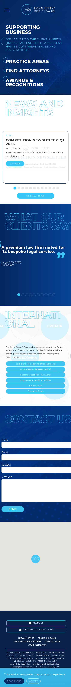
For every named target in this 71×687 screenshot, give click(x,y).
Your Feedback (37, 645)
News (9, 135)
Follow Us (36, 623)
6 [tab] (33, 187)
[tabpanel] (35, 157)
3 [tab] (22, 187)
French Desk (35, 385)
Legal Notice (26, 638)
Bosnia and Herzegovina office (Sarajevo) (36, 364)
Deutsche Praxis (35, 391)
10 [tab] (49, 187)
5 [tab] (29, 187)
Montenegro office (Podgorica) (35, 369)
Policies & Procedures (27, 641)
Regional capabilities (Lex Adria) (35, 375)
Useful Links (52, 641)
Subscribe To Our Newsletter (36, 630)
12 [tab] (57, 187)
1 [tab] (14, 187)
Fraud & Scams (47, 638)
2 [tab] (18, 187)
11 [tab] (53, 187)
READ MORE (15, 164)
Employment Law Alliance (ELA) (35, 380)
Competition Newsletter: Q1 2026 (35, 142)
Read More (14, 681)
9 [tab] (45, 187)
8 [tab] (41, 187)
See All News (35, 195)
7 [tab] (37, 187)
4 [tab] (26, 187)
